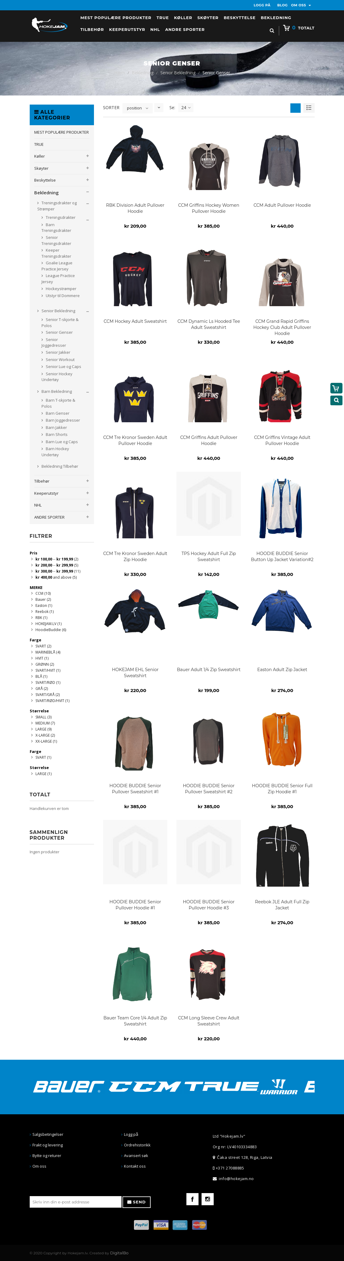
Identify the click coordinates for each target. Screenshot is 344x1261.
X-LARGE (45, 735)
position (134, 108)
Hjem (119, 72)
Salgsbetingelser (47, 1134)
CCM (43, 593)
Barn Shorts (56, 434)
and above (56, 577)
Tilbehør (41, 481)
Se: (172, 107)
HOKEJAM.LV (48, 623)
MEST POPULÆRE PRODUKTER (61, 132)
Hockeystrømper (60, 288)
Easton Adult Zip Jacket (282, 669)
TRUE (39, 144)
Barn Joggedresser (62, 420)
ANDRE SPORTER (49, 517)
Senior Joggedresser (54, 342)
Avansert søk (136, 1155)
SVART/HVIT (47, 670)
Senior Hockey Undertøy (57, 377)
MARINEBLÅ (47, 652)
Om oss (39, 1166)
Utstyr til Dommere (62, 295)
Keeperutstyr (46, 493)
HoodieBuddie (50, 629)
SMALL (43, 717)
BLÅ (41, 676)
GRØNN (44, 664)
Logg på (131, 1134)
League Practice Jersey (58, 278)
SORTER (111, 107)
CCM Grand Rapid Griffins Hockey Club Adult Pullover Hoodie (282, 327)
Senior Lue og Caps (63, 366)
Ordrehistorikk (137, 1145)
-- (56, 559)
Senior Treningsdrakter (56, 240)
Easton (43, 605)
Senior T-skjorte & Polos (60, 322)
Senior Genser (59, 332)
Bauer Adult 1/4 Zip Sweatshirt (209, 669)
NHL (38, 505)
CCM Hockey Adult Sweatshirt (135, 321)
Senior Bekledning (177, 72)
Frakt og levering (47, 1145)
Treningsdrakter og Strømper (57, 206)
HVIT (41, 658)
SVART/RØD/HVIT (52, 700)
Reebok (44, 611)
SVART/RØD (47, 682)
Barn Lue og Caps (61, 441)
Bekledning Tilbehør (59, 466)
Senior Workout (60, 359)
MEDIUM (45, 723)
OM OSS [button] (301, 5)
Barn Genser (57, 413)
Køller (39, 156)
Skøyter (41, 168)
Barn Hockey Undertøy (55, 451)
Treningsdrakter (60, 217)
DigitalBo (119, 1252)
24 (186, 108)
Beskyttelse (45, 180)
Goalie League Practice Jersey (57, 266)
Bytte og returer (46, 1155)
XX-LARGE (46, 741)
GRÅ (41, 688)
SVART (43, 646)
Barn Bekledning (56, 391)
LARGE (43, 729)
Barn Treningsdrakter (56, 227)
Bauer (43, 599)
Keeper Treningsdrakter (56, 253)
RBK (41, 617)
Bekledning (142, 72)
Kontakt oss (135, 1166)
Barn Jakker (56, 427)
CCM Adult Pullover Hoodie (282, 205)
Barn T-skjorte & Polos (58, 403)
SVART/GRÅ (47, 694)
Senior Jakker (57, 352)
